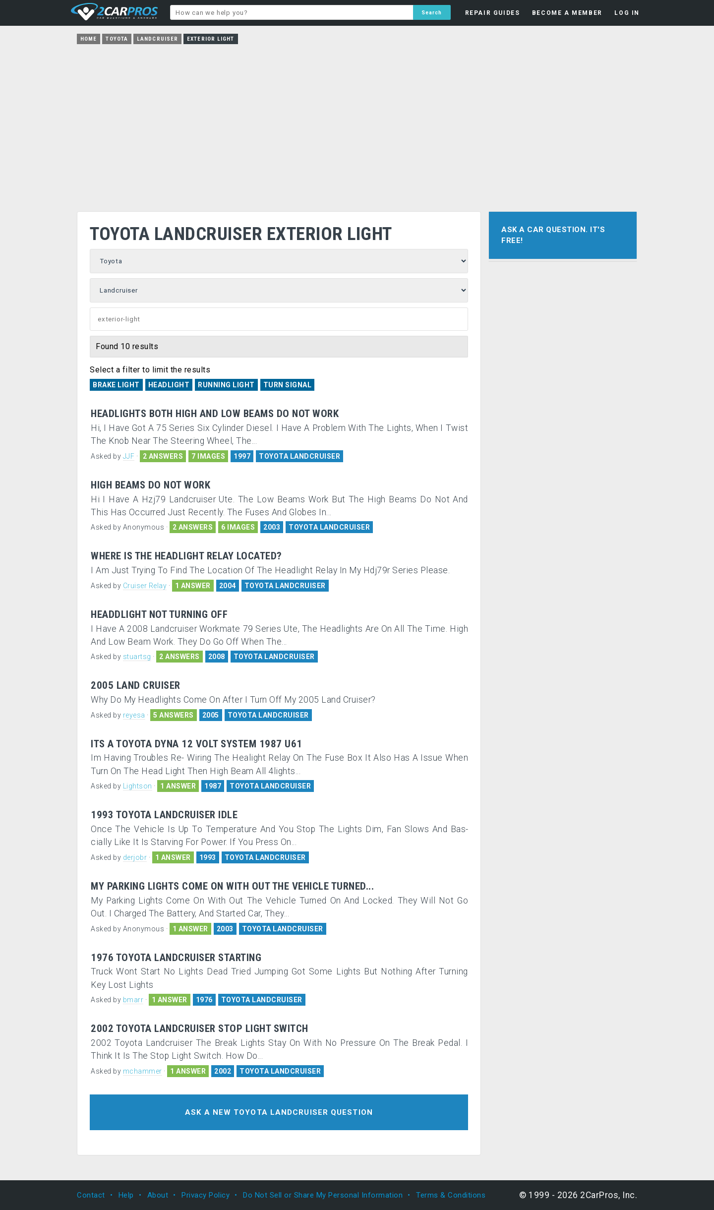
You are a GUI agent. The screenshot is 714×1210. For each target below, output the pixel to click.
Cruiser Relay (145, 586)
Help (126, 1195)
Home (88, 39)
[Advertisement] (357, 124)
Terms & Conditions (450, 1195)
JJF (129, 456)
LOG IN (627, 12)
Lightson (137, 786)
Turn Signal (287, 385)
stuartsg (137, 657)
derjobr (135, 857)
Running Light (226, 385)
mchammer (142, 1071)
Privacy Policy (205, 1195)
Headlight (169, 385)
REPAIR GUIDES (492, 12)
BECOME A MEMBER (567, 12)
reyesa (134, 715)
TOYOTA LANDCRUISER (299, 456)
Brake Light (116, 385)
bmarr (133, 1000)
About (158, 1195)
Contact (91, 1195)
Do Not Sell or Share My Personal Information (323, 1195)
